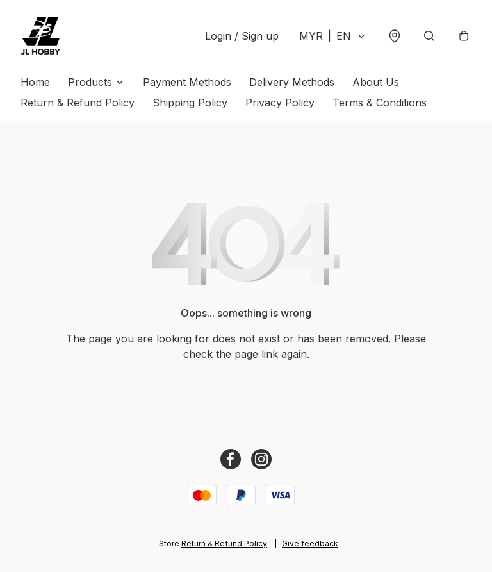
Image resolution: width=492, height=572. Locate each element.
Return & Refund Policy (77, 102)
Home (35, 82)
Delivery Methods (291, 82)
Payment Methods (187, 82)
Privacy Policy (280, 102)
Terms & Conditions (379, 102)
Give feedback (310, 543)
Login (242, 35)
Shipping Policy (189, 102)
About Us (375, 82)
